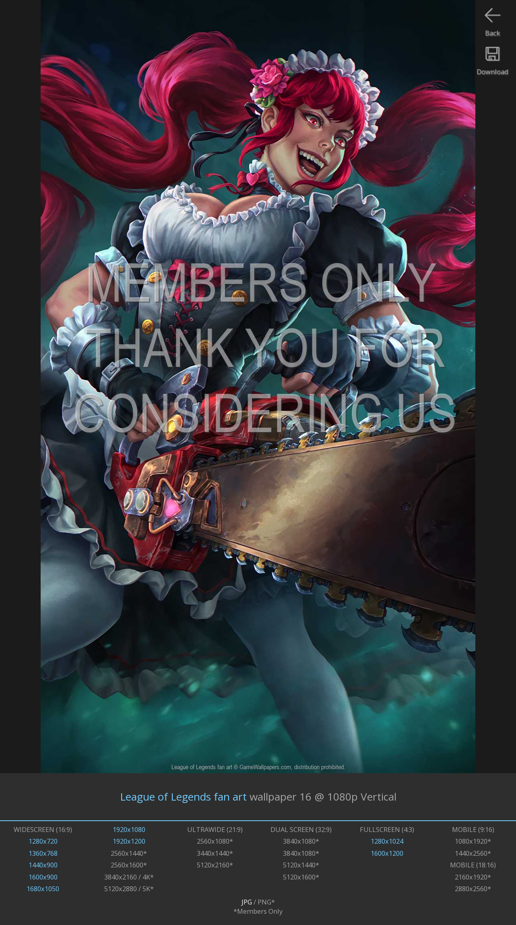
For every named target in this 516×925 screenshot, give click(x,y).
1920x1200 (129, 841)
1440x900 (43, 864)
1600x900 (43, 877)
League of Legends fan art (183, 796)
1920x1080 (129, 829)
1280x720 (43, 841)
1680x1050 (43, 888)
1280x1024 (387, 841)
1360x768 (43, 853)
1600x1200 (387, 853)
